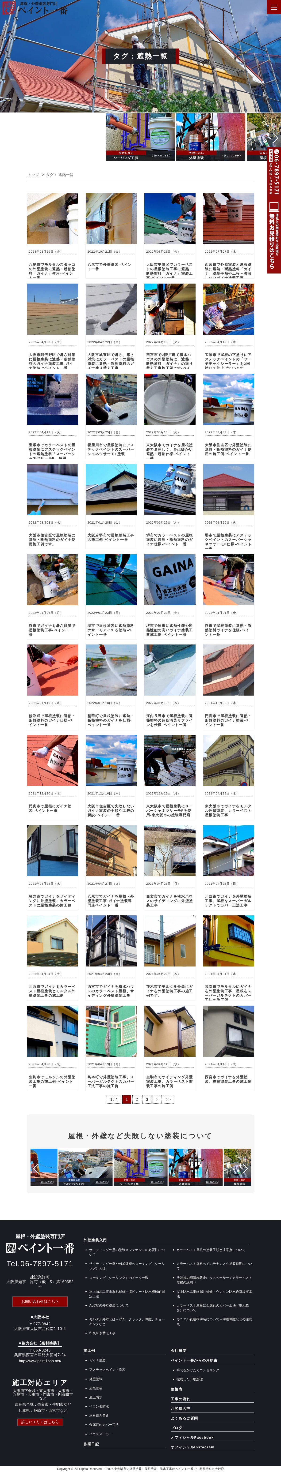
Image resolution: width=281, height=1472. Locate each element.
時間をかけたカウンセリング (198, 1370)
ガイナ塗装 (97, 1360)
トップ (33, 175)
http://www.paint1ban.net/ (40, 1361)
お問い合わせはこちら (40, 1301)
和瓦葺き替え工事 (102, 1333)
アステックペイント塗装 (107, 1369)
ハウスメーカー (100, 1434)
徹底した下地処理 (190, 1379)
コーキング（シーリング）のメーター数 (118, 1278)
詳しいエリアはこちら (40, 1422)
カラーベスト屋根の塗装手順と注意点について (211, 1250)
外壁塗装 (95, 1379)
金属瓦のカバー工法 (104, 1425)
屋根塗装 (95, 1388)
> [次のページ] (158, 1099)
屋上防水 (95, 1397)
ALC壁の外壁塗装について (109, 1305)
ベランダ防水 (99, 1406)
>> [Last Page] (171, 1099)
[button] (5, 138)
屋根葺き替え (99, 1415)
